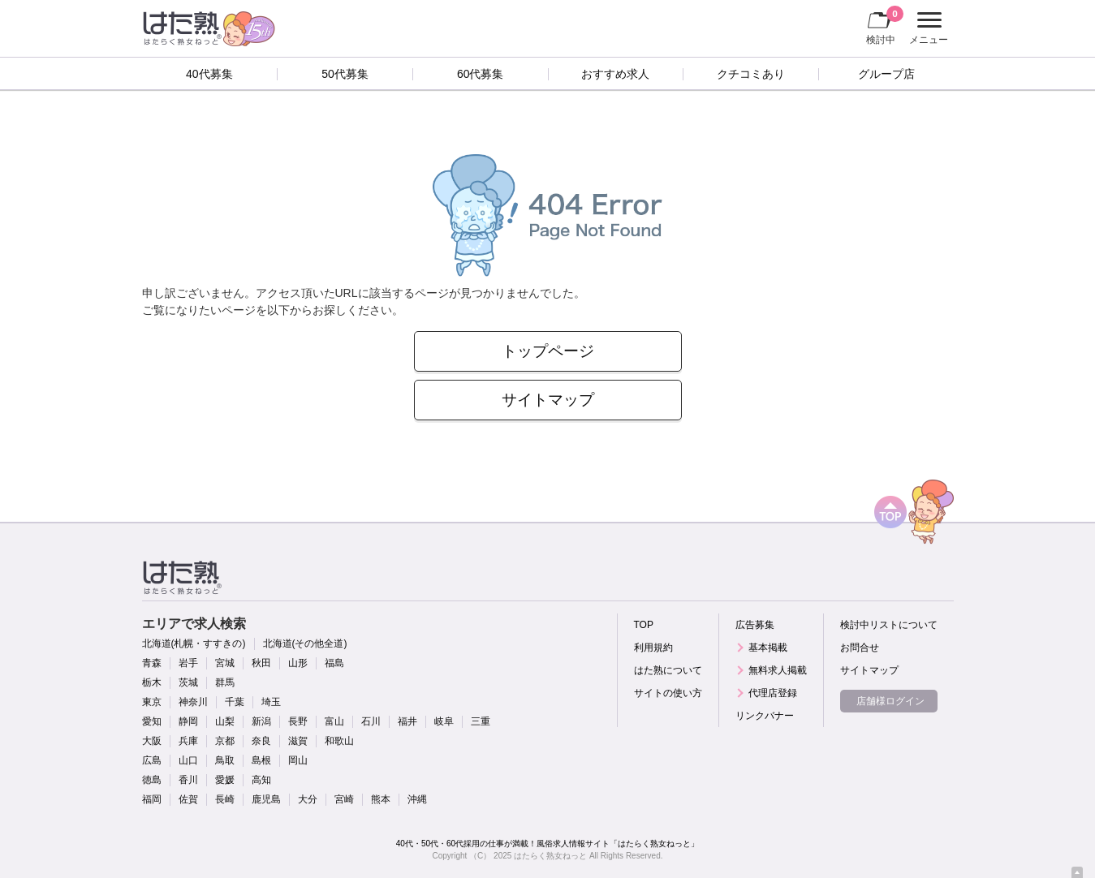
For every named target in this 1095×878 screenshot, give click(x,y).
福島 (334, 663)
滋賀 (298, 741)
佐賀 (188, 799)
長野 (298, 721)
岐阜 (444, 721)
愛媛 (225, 779)
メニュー (926, 28)
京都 (225, 741)
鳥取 (225, 760)
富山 (334, 721)
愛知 (152, 721)
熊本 (380, 799)
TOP (643, 625)
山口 (188, 760)
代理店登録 (772, 693)
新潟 (261, 721)
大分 (307, 799)
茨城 (188, 682)
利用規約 (653, 647)
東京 (152, 702)
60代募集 (480, 73)
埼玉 (271, 702)
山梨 (225, 721)
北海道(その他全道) (305, 643)
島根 (261, 760)
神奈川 (193, 702)
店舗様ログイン (890, 701)
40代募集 (209, 73)
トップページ (548, 350)
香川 (188, 779)
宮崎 (344, 799)
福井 (407, 721)
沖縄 (417, 799)
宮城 (225, 663)
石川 (371, 721)
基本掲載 (767, 647)
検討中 (884, 25)
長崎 (225, 799)
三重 (480, 721)
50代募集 (345, 73)
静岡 (188, 721)
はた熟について (668, 670)
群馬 (225, 682)
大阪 (152, 741)
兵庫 (188, 741)
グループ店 (886, 73)
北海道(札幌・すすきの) (194, 643)
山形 (298, 663)
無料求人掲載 (777, 670)
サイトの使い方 (668, 693)
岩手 (188, 663)
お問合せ (859, 647)
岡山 (298, 760)
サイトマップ (548, 399)
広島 (152, 760)
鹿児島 (266, 799)
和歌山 (339, 741)
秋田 (261, 663)
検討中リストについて (889, 625)
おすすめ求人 (615, 73)
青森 (152, 663)
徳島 (152, 779)
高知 (261, 779)
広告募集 (754, 625)
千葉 (234, 702)
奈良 (261, 741)
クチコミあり (751, 73)
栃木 (152, 682)
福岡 (152, 799)
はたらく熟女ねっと (550, 855)
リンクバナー (764, 715)
